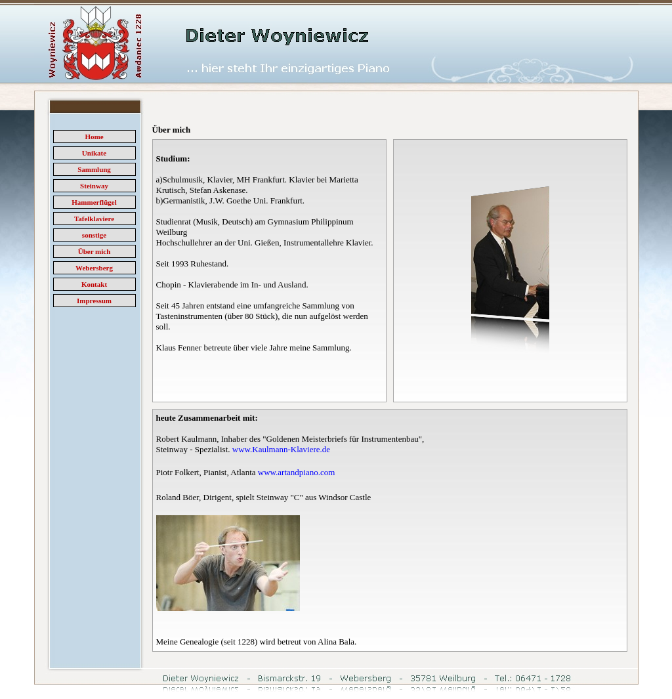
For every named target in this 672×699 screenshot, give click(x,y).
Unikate (94, 153)
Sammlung (94, 169)
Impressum (94, 301)
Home (94, 136)
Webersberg (94, 268)
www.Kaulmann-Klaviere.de (281, 449)
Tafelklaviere (94, 218)
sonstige (94, 235)
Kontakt (94, 284)
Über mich (94, 251)
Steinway (94, 186)
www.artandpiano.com (296, 472)
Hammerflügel (94, 202)
